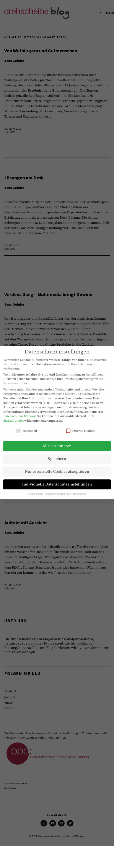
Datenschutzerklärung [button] (58, 489)
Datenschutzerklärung (19, 411)
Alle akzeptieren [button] (57, 441)
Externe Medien (80, 426)
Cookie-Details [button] (36, 489)
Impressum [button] (79, 489)
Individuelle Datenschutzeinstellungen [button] (57, 479)
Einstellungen (13, 416)
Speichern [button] (57, 453)
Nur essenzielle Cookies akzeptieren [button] (57, 466)
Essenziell (26, 426)
